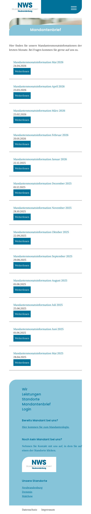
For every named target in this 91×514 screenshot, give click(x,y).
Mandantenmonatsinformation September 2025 (42, 256)
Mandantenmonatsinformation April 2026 (39, 86)
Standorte (31, 399)
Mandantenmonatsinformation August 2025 (40, 280)
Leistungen (31, 394)
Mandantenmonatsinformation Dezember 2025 (42, 183)
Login (26, 409)
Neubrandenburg (32, 487)
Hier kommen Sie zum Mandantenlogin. (45, 427)
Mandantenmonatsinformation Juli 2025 (38, 305)
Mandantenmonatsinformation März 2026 (39, 110)
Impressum (48, 509)
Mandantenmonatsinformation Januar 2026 (40, 159)
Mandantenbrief (36, 404)
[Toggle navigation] (74, 7)
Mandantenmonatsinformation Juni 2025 (38, 329)
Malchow (27, 496)
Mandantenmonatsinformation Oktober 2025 (41, 232)
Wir (24, 389)
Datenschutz (29, 509)
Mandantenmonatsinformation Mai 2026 (38, 62)
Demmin (27, 491)
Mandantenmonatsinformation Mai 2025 (38, 353)
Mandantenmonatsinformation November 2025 (42, 207)
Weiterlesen (22, 71)
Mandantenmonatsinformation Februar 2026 (40, 135)
